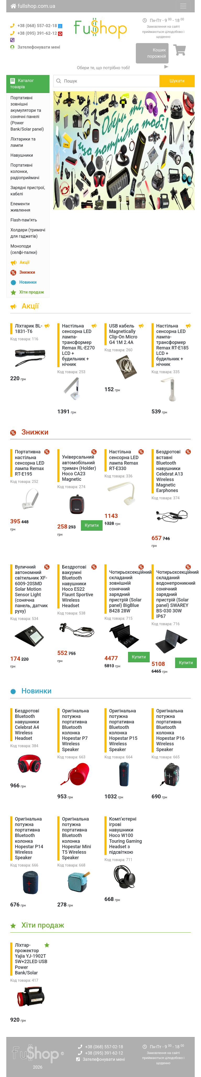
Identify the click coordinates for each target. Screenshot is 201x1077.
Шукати (177, 80)
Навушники (21, 155)
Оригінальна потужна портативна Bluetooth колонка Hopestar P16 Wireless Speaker (170, 730)
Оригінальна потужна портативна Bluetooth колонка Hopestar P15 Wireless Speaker (123, 730)
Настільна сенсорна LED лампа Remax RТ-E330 (124, 460)
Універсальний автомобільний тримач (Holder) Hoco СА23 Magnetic (79, 468)
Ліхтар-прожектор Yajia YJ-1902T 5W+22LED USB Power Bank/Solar (31, 959)
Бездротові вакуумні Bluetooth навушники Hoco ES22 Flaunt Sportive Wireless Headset (77, 586)
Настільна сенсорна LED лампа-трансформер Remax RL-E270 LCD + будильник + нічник (78, 345)
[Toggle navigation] (183, 6)
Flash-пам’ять (23, 220)
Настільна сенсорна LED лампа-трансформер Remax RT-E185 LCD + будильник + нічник (172, 345)
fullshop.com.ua (32, 6)
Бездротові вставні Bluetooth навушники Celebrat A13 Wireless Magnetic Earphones (169, 471)
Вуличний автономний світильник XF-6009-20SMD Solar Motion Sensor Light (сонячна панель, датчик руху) (31, 589)
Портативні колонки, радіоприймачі (24, 171)
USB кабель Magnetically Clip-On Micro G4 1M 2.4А (123, 334)
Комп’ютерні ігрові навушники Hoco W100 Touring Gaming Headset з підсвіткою (125, 835)
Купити (92, 525)
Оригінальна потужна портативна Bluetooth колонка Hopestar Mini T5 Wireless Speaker (76, 838)
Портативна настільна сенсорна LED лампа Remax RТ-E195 (29, 462)
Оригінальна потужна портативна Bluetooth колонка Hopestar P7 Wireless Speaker (75, 730)
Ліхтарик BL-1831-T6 (28, 328)
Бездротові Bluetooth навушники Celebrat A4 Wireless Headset (27, 724)
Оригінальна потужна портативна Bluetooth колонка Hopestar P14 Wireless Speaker (29, 838)
